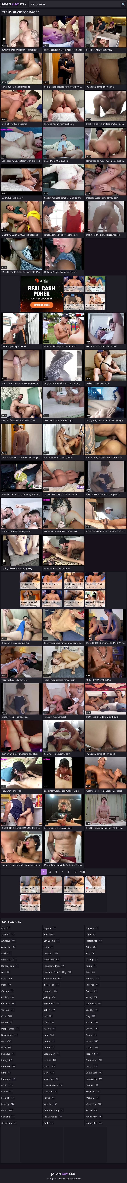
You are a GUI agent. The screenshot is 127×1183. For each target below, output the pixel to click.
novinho (50, 1104)
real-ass (92, 985)
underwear (94, 1079)
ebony (7, 1060)
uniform (92, 1085)
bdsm (6, 978)
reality (92, 991)
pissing (92, 959)
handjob (51, 953)
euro (6, 1072)
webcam (93, 1098)
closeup (8, 1010)
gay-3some (52, 941)
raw (90, 972)
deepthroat (9, 1035)
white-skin (94, 1104)
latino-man (52, 1054)
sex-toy (92, 1010)
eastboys (8, 1054)
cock (6, 1016)
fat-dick (8, 1098)
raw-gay (93, 978)
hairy (49, 947)
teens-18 (93, 1054)
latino (49, 1047)
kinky (49, 1022)
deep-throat (10, 1029)
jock (48, 1016)
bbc (5, 972)
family (7, 1091)
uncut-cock (94, 1072)
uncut (92, 1066)
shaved (92, 1022)
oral (49, 1123)
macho (50, 1066)
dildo (6, 1047)
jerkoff (50, 1010)
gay (49, 934)
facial (7, 1085)
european (8, 1079)
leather (50, 1060)
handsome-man (54, 966)
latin (49, 1035)
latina (49, 1041)
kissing (50, 1029)
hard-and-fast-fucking (58, 972)
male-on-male (53, 1085)
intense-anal (53, 978)
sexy (91, 1016)
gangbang (9, 1123)
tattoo (92, 1041)
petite (91, 947)
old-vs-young (53, 1116)
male (49, 1072)
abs (5, 928)
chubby (7, 997)
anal (6, 953)
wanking (93, 1091)
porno (91, 966)
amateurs (8, 947)
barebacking (10, 966)
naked (49, 1098)
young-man (94, 1116)
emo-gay (8, 1066)
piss (90, 953)
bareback (9, 959)
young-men (94, 1123)
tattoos (92, 1047)
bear (6, 985)
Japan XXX (14, 4)
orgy (91, 934)
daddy (7, 1022)
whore (92, 1110)
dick (6, 1041)
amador (8, 934)
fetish (7, 1110)
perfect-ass (94, 941)
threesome (94, 1060)
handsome (52, 959)
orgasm (92, 928)
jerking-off (52, 1003)
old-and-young (54, 1110)
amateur (8, 941)
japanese (51, 991)
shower (92, 1029)
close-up (8, 1003)
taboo (91, 1035)
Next (82, 871)
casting (7, 991)
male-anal (51, 1079)
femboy (8, 1104)
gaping (50, 928)
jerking (50, 997)
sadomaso (94, 1003)
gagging (8, 1116)
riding (91, 997)
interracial (52, 985)
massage (51, 1091)
